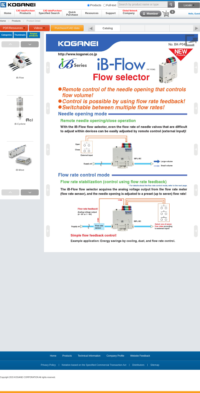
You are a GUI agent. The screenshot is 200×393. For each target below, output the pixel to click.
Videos (39, 28)
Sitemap (154, 365)
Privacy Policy (48, 365)
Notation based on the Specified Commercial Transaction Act (94, 365)
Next (196, 28)
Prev (91, 28)
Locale (189, 5)
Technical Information (89, 355)
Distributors (138, 365)
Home (3, 21)
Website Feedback (140, 355)
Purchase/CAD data (67, 28)
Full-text (109, 5)
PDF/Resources (14, 28)
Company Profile (115, 355)
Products (94, 5)
